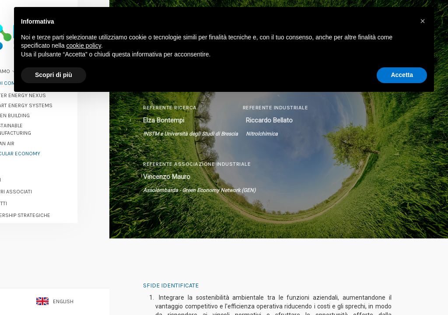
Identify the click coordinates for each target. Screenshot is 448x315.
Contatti (28, 287)
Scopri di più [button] (53, 74)
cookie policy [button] (83, 45)
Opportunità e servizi (45, 221)
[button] (423, 21)
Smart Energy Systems (54, 99)
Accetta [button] (402, 74)
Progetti (28, 197)
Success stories (40, 233)
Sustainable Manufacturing (43, 123)
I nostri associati (40, 185)
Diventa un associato (55, 258)
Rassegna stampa (40, 245)
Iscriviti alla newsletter (55, 273)
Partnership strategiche (50, 209)
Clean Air (35, 137)
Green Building (42, 109)
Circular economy (48, 147)
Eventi (25, 173)
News (24, 161)
